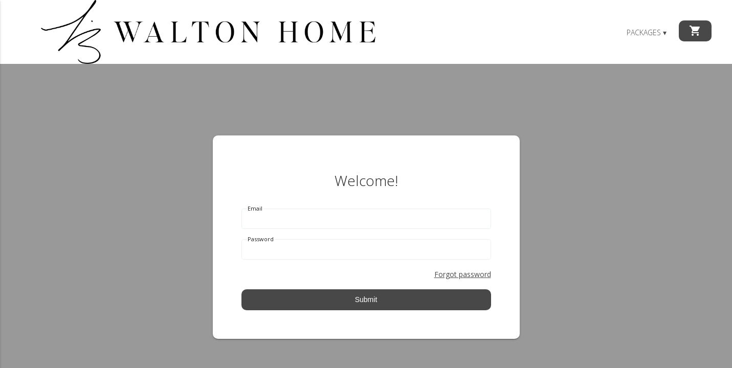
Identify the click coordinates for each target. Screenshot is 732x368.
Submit (366, 299)
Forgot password (462, 274)
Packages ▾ (647, 32)
